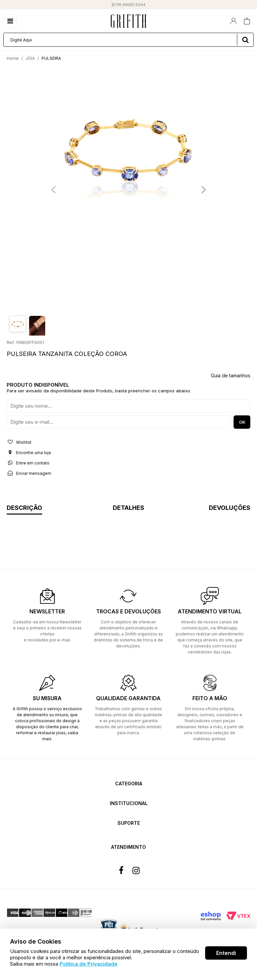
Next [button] (203, 189)
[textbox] (128, 39)
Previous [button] (53, 189)
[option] (128, 148)
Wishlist (19, 442)
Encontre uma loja (29, 452)
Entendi (226, 953)
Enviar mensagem (29, 473)
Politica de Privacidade (88, 964)
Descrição (24, 508)
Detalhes (128, 508)
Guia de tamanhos (230, 375)
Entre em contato (28, 462)
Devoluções (229, 508)
